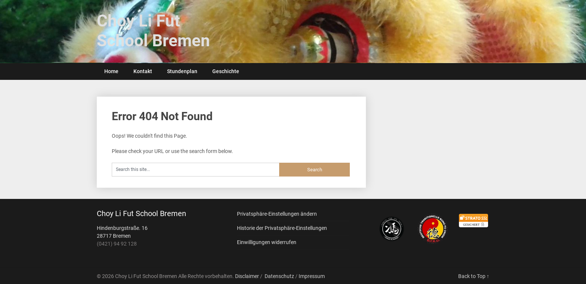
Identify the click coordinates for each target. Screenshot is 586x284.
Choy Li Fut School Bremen (153, 30)
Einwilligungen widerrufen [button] (266, 242)
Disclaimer (247, 276)
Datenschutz (279, 276)
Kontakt (142, 71)
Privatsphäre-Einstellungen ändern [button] (277, 214)
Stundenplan (182, 71)
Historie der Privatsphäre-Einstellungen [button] (282, 228)
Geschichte (225, 71)
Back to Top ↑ (473, 276)
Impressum (312, 276)
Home (111, 71)
